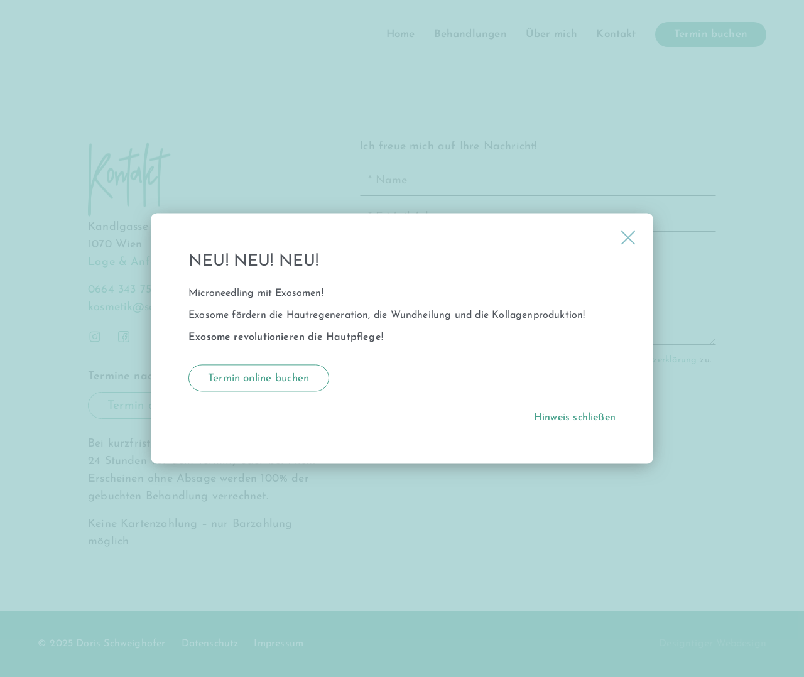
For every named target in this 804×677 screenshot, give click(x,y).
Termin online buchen (259, 379)
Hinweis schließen (575, 418)
